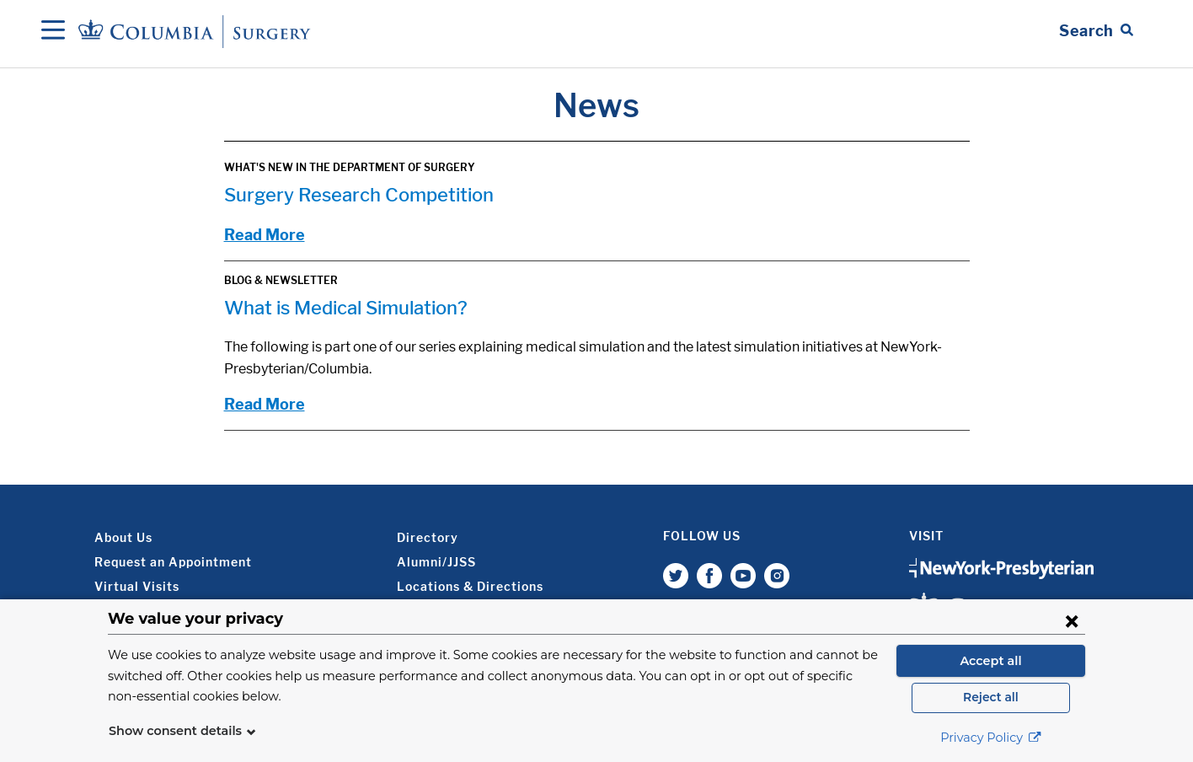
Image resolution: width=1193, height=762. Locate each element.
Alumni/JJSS (436, 562)
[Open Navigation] (53, 31)
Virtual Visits (136, 586)
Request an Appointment (173, 562)
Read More (264, 235)
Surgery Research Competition (359, 195)
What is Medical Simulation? (346, 308)
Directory (427, 537)
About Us (123, 537)
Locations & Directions (470, 586)
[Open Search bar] (1096, 31)
